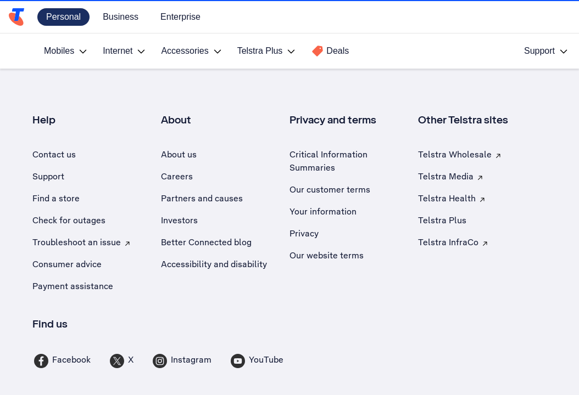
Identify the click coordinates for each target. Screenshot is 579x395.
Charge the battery (423, 338)
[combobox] (409, 190)
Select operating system (77, 168)
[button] (82, 187)
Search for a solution (344, 164)
